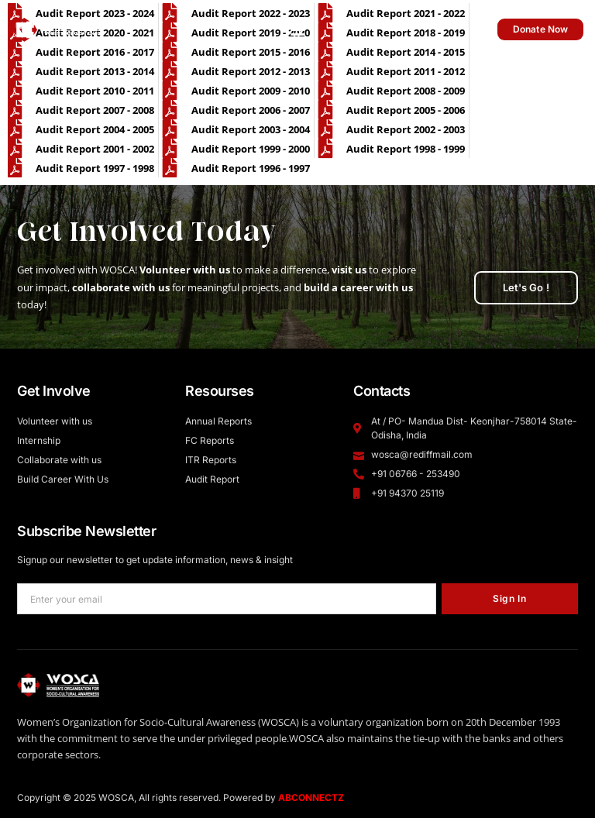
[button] (298, 29)
